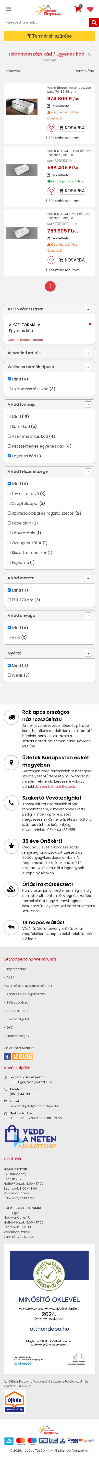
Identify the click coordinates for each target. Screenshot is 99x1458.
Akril (16, 638)
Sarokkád (21, 426)
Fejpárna (20, 562)
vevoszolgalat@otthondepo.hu (34, 1106)
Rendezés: (12, 71)
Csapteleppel (25, 503)
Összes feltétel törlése (25, 339)
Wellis (18, 675)
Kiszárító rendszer (29, 552)
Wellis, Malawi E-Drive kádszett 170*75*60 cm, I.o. (69, 153)
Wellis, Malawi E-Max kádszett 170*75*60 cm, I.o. (69, 216)
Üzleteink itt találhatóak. (55, 786)
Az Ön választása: (25, 309)
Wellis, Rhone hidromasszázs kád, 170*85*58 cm (69, 90)
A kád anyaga (21, 615)
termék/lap (85, 71)
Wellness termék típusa (31, 366)
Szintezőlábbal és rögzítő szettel (43, 513)
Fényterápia (23, 533)
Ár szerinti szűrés (24, 352)
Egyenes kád (24, 456)
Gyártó (14, 653)
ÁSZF (9, 977)
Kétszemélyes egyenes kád (38, 446)
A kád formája (22, 404)
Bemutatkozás (16, 1010)
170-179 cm (22, 600)
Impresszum (15, 969)
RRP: (50, 161)
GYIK (8, 1027)
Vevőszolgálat (16, 1019)
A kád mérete (21, 578)
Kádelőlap (21, 523)
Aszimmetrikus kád (30, 436)
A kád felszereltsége (28, 471)
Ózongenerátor (27, 543)
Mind (16, 379)
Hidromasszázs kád (30, 54)
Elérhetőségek (16, 1036)
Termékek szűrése (49, 36)
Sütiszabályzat (16, 1002)
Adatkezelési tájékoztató (25, 994)
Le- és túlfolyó (25, 493)
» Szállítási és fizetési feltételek (28, 985)
